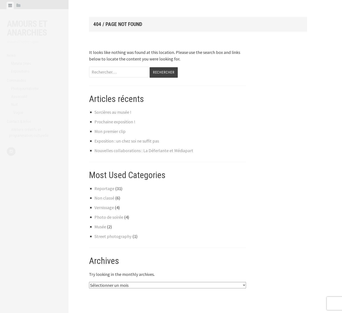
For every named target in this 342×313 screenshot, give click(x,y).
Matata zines (21, 63)
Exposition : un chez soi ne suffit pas (126, 141)
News (11, 55)
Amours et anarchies (27, 28)
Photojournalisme (25, 88)
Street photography (113, 236)
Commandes (16, 80)
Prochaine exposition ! (114, 121)
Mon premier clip (110, 131)
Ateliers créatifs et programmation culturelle (29, 132)
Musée (100, 226)
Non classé (104, 198)
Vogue (18, 112)
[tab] (10, 5)
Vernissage (104, 207)
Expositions (20, 71)
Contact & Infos (19, 121)
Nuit (14, 104)
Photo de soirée (108, 217)
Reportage (104, 188)
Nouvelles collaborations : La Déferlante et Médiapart (143, 150)
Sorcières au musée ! (112, 112)
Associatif (19, 96)
